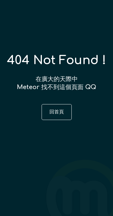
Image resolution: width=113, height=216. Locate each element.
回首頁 (56, 112)
